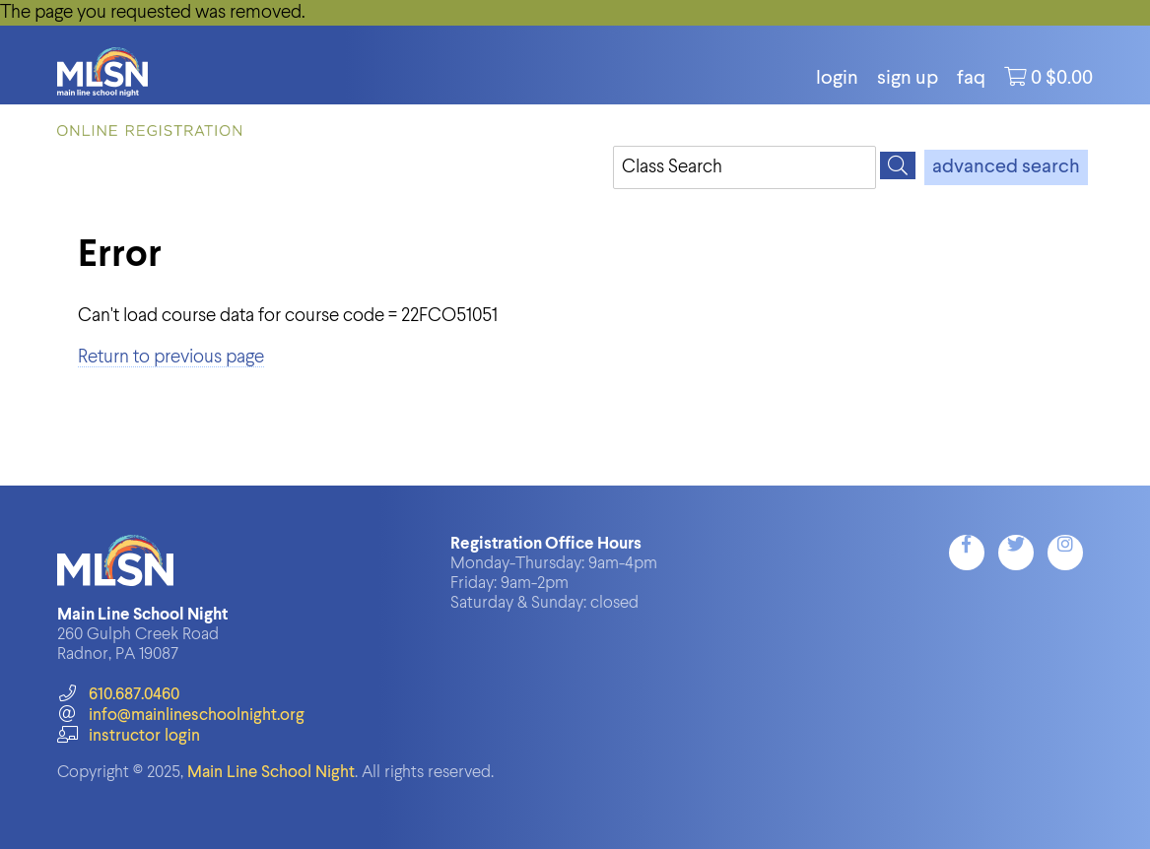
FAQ (971, 79)
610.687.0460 (117, 694)
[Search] (897, 165)
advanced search (1006, 167)
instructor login (128, 736)
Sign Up (907, 79)
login (837, 79)
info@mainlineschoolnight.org (180, 715)
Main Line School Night (271, 772)
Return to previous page (171, 357)
